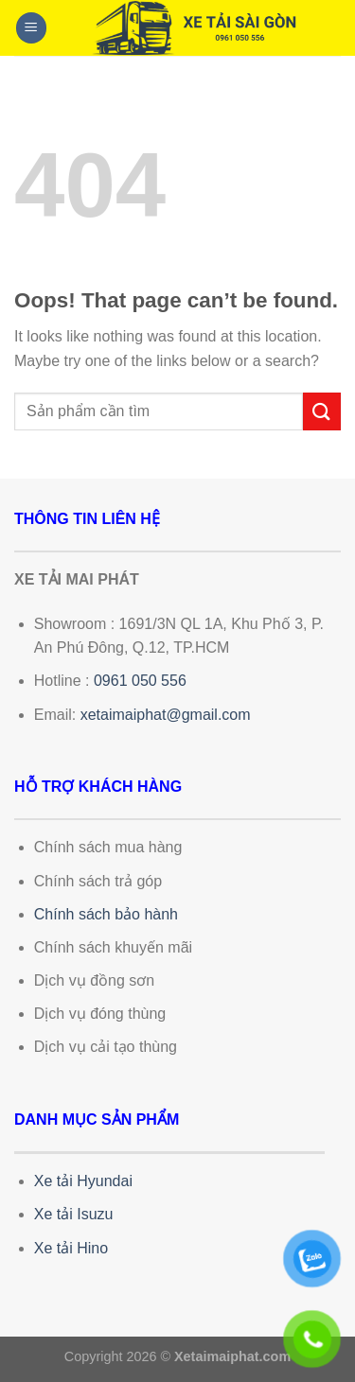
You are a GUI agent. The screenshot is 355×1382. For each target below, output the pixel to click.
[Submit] (322, 411)
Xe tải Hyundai (83, 1181)
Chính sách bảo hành (106, 914)
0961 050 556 (140, 681)
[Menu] (31, 28)
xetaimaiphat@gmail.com (165, 715)
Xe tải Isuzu (74, 1214)
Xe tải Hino (71, 1248)
